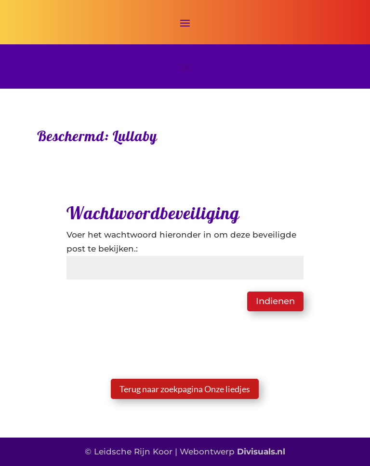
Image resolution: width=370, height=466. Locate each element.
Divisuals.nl (261, 451)
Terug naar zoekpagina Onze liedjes (184, 389)
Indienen (275, 301)
